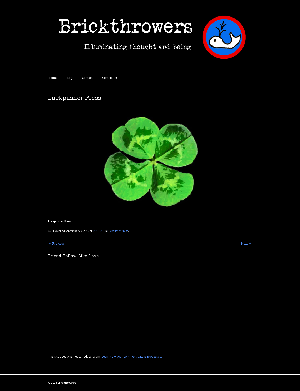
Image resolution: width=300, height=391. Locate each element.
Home (53, 78)
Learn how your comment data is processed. (131, 356)
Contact (87, 78)
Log (69, 78)
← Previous (56, 244)
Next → (246, 244)
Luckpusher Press (118, 231)
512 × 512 (98, 231)
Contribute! (109, 78)
